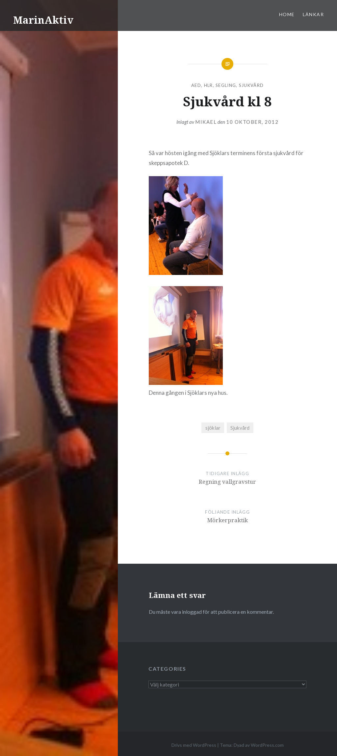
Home (287, 14)
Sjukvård (251, 85)
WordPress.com (267, 745)
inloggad (192, 611)
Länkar (313, 14)
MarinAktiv (43, 20)
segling (226, 85)
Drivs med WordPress (193, 745)
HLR (208, 85)
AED (196, 85)
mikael (206, 122)
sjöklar (212, 428)
